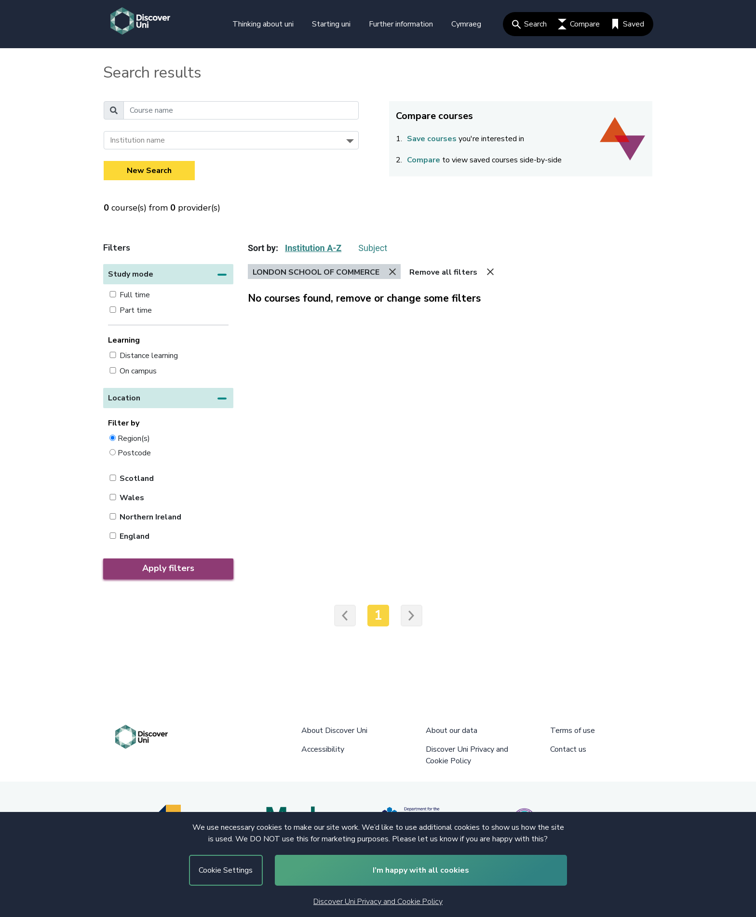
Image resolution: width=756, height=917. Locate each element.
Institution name (137, 140)
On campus (138, 371)
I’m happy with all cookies (421, 870)
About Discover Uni (334, 730)
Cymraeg (466, 24)
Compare (579, 24)
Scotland (137, 478)
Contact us (568, 749)
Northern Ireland (150, 517)
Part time (136, 310)
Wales (132, 497)
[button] (168, 274)
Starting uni (331, 24)
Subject (372, 248)
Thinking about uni (263, 24)
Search (529, 24)
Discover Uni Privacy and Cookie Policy (378, 901)
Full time (135, 295)
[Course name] (241, 110)
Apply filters (168, 568)
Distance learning (149, 355)
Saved (627, 24)
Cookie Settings (226, 870)
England (134, 536)
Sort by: (263, 248)
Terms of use (572, 730)
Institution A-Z (313, 248)
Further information (401, 24)
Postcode (134, 453)
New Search (149, 170)
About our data (451, 730)
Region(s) (134, 438)
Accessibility (322, 749)
